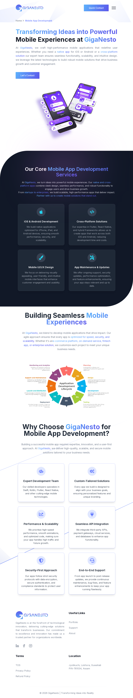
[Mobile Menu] (113, 8)
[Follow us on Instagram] (30, 645)
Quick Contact (96, 8)
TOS (18, 665)
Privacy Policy (23, 670)
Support (73, 627)
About (72, 633)
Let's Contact (27, 75)
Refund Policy (23, 676)
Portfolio (73, 622)
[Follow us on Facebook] (24, 645)
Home (19, 20)
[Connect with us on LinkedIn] (17, 645)
